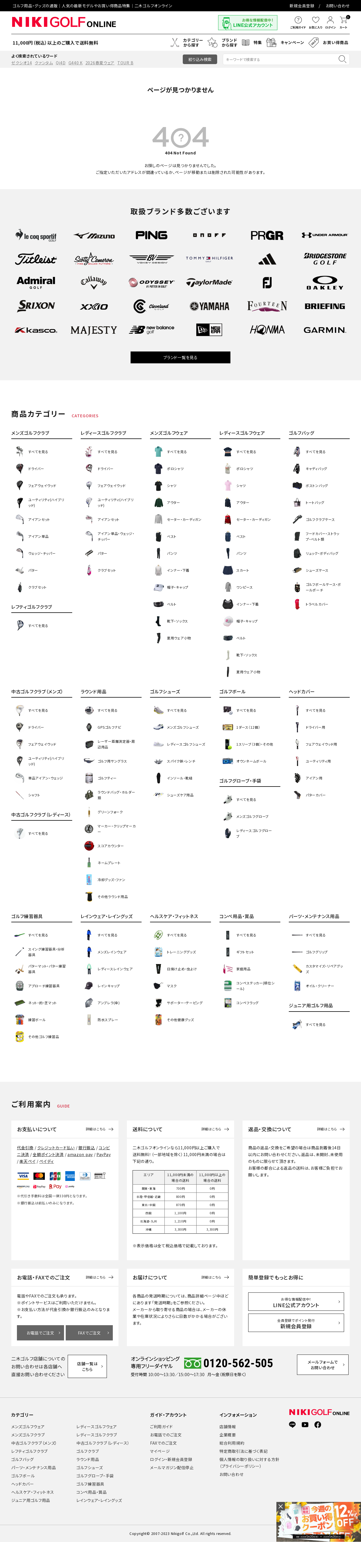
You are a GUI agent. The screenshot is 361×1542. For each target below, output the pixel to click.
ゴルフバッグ (22, 1459)
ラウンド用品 (87, 1459)
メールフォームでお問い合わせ (326, 1366)
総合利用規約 (231, 1443)
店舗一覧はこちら (89, 1366)
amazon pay (80, 1154)
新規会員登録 (302, 6)
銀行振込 (86, 1147)
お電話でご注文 (40, 1333)
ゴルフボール (23, 1475)
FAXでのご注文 (163, 1443)
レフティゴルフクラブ (29, 1451)
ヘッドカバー (22, 1484)
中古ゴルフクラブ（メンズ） (34, 1443)
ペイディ (46, 1161)
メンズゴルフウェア (28, 1426)
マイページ (160, 1451)
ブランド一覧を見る (180, 357)
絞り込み (200, 59)
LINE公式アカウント (296, 1303)
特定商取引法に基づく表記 (243, 1451)
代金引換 (25, 1147)
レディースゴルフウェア (96, 1426)
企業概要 (227, 1435)
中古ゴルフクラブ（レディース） (103, 1443)
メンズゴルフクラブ (28, 1435)
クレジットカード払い (56, 1147)
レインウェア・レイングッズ (99, 1500)
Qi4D (61, 62)
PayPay (103, 1154)
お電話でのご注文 (166, 1435)
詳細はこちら (96, 1129)
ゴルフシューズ (89, 1467)
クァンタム (44, 62)
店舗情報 (227, 1426)
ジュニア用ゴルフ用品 (30, 1500)
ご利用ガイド (161, 1426)
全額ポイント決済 (48, 1154)
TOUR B (125, 62)
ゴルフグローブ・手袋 (95, 1475)
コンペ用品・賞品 (91, 1492)
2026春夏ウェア (100, 62)
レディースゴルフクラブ (96, 1435)
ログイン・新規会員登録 (171, 1459)
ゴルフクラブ (87, 1451)
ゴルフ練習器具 (90, 1484)
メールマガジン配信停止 (172, 1467)
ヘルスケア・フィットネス (32, 1492)
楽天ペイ (27, 1161)
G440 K (76, 62)
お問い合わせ (338, 6)
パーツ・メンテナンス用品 (33, 1467)
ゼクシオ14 (21, 62)
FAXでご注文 (89, 1333)
